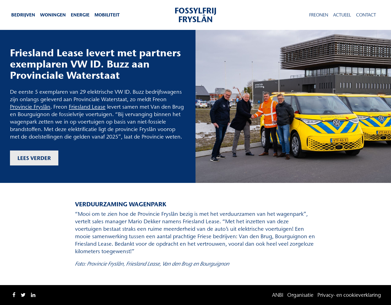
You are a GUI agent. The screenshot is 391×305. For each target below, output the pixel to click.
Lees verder (34, 158)
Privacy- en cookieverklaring (349, 295)
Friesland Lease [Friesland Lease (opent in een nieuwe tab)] (87, 106)
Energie (80, 15)
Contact (366, 15)
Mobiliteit (107, 15)
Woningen (53, 15)
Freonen (318, 15)
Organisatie (300, 295)
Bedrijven (23, 15)
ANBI (277, 295)
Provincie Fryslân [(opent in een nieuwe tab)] (30, 106)
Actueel (342, 15)
